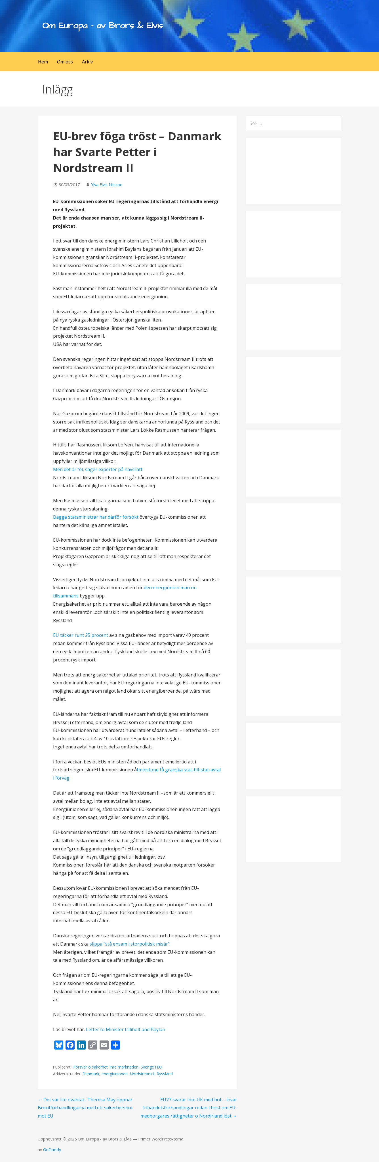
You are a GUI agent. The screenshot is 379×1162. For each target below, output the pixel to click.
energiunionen (115, 1073)
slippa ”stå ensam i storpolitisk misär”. (130, 944)
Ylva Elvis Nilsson (106, 184)
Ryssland (165, 1073)
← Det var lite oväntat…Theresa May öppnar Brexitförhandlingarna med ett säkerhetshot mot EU (85, 1108)
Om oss (65, 62)
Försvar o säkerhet (90, 1067)
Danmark (91, 1073)
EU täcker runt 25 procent (81, 635)
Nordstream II (142, 1073)
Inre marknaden (124, 1067)
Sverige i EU (151, 1067)
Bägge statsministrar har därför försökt (96, 517)
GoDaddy (52, 1149)
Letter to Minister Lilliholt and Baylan (125, 1029)
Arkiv (87, 62)
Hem (43, 62)
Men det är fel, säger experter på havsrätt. (98, 469)
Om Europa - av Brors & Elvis (102, 25)
